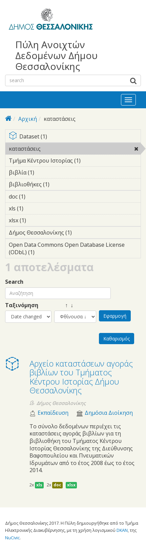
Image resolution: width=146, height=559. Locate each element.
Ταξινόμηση (21, 305)
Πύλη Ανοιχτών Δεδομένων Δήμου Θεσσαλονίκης (56, 55)
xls (39, 485)
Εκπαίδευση (53, 412)
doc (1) (36, 196)
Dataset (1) (75, 137)
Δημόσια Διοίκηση (109, 412)
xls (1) (34, 208)
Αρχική (27, 119)
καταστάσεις (58, 148)
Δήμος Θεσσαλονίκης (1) (75, 233)
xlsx (71, 485)
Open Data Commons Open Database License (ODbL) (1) (75, 249)
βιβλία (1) (45, 172)
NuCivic (12, 538)
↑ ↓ (63, 305)
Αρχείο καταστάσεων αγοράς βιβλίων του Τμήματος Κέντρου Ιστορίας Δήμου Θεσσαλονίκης (81, 377)
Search (14, 281)
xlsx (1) (36, 220)
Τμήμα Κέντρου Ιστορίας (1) (75, 161)
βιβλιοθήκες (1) (60, 184)
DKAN (122, 530)
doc (57, 485)
